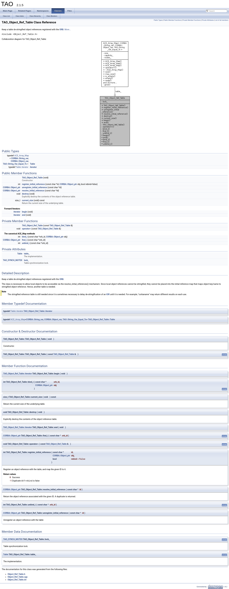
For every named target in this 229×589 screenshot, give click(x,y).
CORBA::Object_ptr (68, 184)
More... (68, 29)
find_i (24, 240)
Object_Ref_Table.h (16, 574)
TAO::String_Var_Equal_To (15, 164)
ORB (61, 29)
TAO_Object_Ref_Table (32, 177)
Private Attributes (208, 20)
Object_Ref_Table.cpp (17, 577)
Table (32, 164)
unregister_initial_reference (34, 187)
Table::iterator (22, 167)
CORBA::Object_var (19, 161)
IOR (108, 294)
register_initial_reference (33, 184)
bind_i (24, 237)
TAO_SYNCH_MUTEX (12, 260)
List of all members (221, 20)
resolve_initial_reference (33, 190)
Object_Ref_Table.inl (17, 579)
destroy (25, 194)
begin (24, 212)
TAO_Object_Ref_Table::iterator (38, 311)
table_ (27, 253)
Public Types (158, 20)
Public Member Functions (172, 20)
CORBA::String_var (19, 158)
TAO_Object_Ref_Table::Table (101, 319)
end (23, 215)
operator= (26, 229)
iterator (33, 167)
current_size (27, 200)
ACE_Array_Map (21, 155)
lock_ (26, 260)
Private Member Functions (192, 20)
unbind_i (26, 243)
